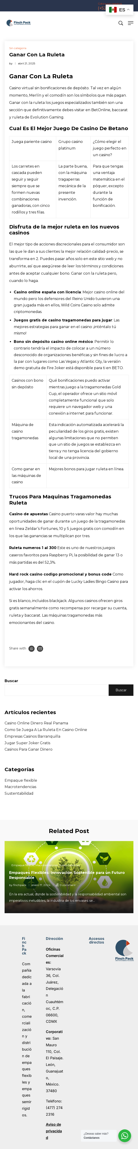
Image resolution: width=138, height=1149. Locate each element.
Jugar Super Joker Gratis (27, 743)
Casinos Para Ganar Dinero (28, 749)
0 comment (68, 885)
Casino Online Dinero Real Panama (36, 723)
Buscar (11, 681)
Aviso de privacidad (54, 1131)
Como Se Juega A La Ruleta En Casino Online (46, 730)
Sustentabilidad (19, 793)
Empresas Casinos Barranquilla (32, 736)
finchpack (19, 885)
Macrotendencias (20, 787)
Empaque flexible (21, 780)
